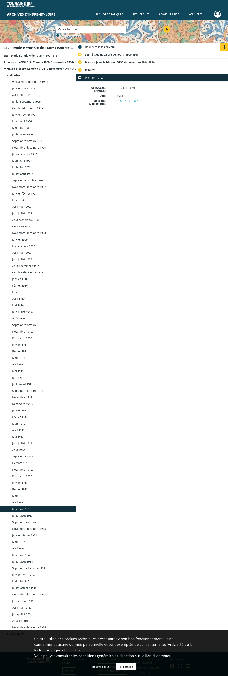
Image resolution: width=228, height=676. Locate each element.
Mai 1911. (18, 371)
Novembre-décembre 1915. (29, 594)
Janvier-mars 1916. (24, 601)
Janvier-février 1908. (25, 193)
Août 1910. (19, 318)
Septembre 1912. (23, 456)
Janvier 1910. (20, 279)
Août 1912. (19, 450)
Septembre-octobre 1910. (28, 325)
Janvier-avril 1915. (23, 574)
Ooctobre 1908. (21, 226)
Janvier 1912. (20, 410)
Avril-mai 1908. (21, 206)
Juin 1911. (18, 377)
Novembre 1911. (22, 397)
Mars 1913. (19, 496)
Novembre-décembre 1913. (29, 528)
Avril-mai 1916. (21, 607)
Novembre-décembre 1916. (29, 627)
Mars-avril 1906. (22, 121)
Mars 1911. (19, 358)
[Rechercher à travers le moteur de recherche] (93, 29)
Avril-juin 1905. (21, 95)
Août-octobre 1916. (24, 620)
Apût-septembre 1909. (26, 266)
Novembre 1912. (22, 469)
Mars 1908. (19, 200)
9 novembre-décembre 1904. (30, 82)
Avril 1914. (18, 548)
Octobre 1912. (21, 463)
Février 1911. (20, 351)
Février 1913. (20, 489)
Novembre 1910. (22, 331)
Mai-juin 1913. (21, 509)
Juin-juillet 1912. (22, 443)
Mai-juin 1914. (21, 555)
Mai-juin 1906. (21, 128)
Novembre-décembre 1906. (29, 147)
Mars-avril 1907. (22, 160)
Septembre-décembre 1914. (29, 568)
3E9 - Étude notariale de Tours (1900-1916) (31, 55)
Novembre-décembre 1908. (29, 233)
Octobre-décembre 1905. (28, 108)
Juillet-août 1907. (22, 174)
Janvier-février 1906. (25, 114)
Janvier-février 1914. (25, 535)
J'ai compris (126, 666)
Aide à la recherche (71, 36)
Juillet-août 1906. (22, 134)
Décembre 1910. (22, 338)
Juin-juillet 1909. (22, 259)
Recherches (141, 14)
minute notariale (127, 101)
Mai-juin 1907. (21, 167)
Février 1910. (20, 285)
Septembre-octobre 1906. (28, 141)
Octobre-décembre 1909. (28, 272)
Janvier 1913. (20, 482)
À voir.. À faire (169, 14)
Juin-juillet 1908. (22, 213)
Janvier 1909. (20, 239)
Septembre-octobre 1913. (28, 522)
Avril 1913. (18, 502)
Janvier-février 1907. (25, 154)
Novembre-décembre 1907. (29, 187)
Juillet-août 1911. (22, 384)
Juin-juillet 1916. (22, 614)
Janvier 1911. (20, 344)
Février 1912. (20, 417)
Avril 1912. (18, 430)
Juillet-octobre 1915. (24, 588)
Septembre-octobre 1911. (28, 390)
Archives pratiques (109, 14)
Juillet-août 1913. (22, 515)
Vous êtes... (197, 14)
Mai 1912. (18, 436)
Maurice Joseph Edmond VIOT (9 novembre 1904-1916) (42, 68)
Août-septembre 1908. (26, 220)
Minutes (14, 75)
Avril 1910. (18, 298)
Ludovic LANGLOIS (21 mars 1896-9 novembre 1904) (40, 62)
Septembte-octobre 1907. (28, 180)
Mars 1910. (19, 292)
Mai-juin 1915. (21, 581)
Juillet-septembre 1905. (27, 101)
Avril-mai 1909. (21, 252)
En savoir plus (101, 666)
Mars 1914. (19, 542)
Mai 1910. (18, 305)
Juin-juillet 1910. (22, 312)
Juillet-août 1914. (22, 561)
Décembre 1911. (22, 404)
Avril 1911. (18, 364)
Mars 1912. (19, 423)
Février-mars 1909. (24, 246)
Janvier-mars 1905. (24, 88)
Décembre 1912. (22, 476)
